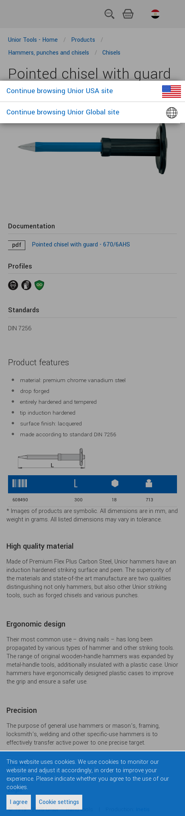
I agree (19, 802)
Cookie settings (59, 802)
